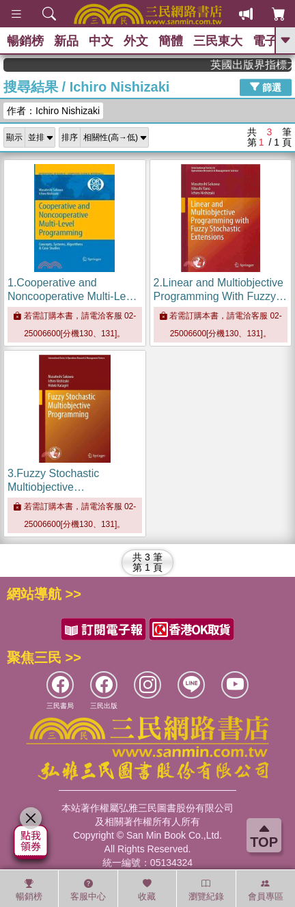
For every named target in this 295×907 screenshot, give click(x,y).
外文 (136, 41)
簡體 (170, 41)
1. (74, 296)
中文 (101, 41)
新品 (66, 41)
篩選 (265, 86)
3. (53, 487)
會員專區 (265, 890)
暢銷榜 (25, 41)
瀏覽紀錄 (206, 890)
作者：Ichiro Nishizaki (53, 110)
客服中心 (88, 890)
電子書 (271, 41)
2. (220, 296)
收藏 (147, 890)
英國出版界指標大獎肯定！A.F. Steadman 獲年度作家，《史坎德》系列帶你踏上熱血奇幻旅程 (256, 64)
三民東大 (217, 41)
